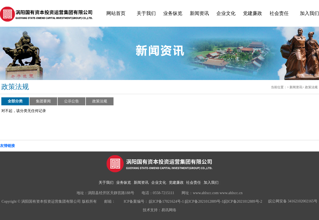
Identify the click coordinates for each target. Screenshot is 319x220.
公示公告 (71, 101)
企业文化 (226, 13)
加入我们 (309, 13)
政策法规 (311, 87)
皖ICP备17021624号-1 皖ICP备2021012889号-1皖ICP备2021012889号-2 (205, 201)
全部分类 (15, 101)
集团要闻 (43, 101)
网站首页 (115, 13)
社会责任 (279, 13)
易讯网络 (168, 210)
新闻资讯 (199, 13)
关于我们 (146, 13)
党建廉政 (252, 13)
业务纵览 (172, 13)
